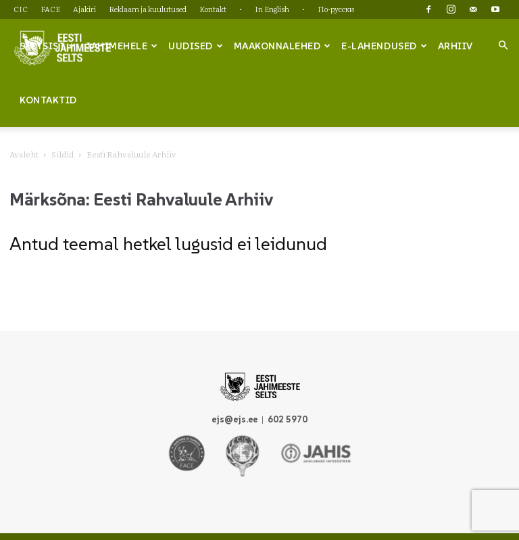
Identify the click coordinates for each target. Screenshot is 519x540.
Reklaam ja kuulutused (148, 8)
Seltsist (48, 46)
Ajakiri (84, 8)
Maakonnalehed (282, 46)
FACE (50, 8)
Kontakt (212, 8)
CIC (21, 8)
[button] (503, 45)
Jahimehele (122, 46)
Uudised (195, 46)
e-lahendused (384, 46)
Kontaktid (48, 100)
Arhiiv (455, 46)
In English (272, 8)
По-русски (336, 8)
